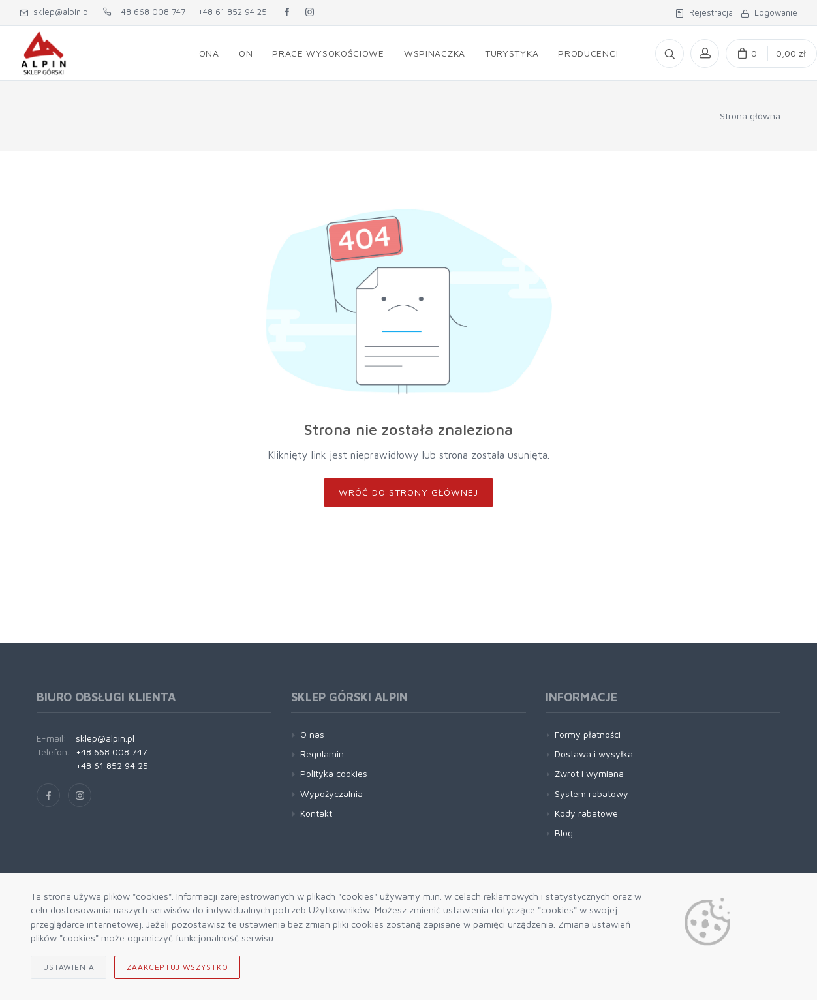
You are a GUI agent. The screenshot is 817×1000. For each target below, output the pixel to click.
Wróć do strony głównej (408, 492)
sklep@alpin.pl (55, 12)
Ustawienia (68, 967)
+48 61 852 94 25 (232, 12)
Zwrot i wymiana (589, 773)
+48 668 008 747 (144, 12)
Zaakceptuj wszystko (177, 967)
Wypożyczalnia (331, 793)
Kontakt (316, 813)
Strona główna (750, 115)
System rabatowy (591, 793)
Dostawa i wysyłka (594, 753)
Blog (564, 832)
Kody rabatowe (586, 813)
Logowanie (769, 12)
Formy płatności (588, 734)
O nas (312, 734)
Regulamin (322, 753)
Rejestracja (704, 12)
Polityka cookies (333, 773)
